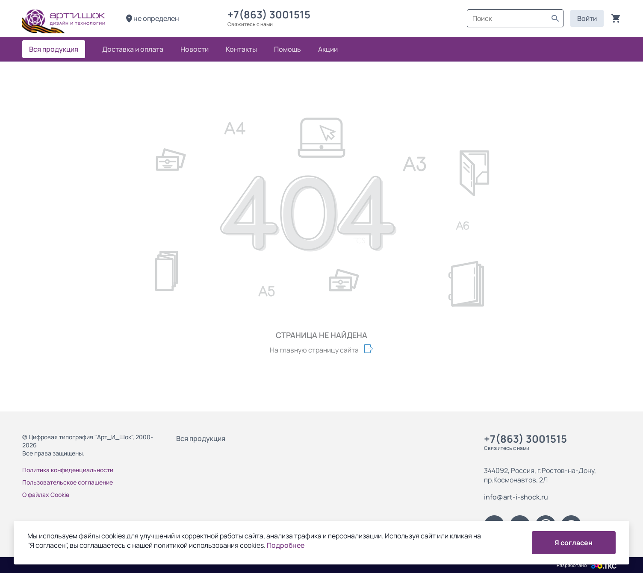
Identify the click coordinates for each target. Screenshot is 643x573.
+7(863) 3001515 (271, 14)
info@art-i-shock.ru (516, 497)
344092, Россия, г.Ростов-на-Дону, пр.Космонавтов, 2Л (540, 475)
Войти (587, 18)
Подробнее (285, 545)
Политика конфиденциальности (67, 470)
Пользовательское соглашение (67, 482)
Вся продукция (200, 438)
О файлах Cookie (45, 495)
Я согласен (574, 542)
